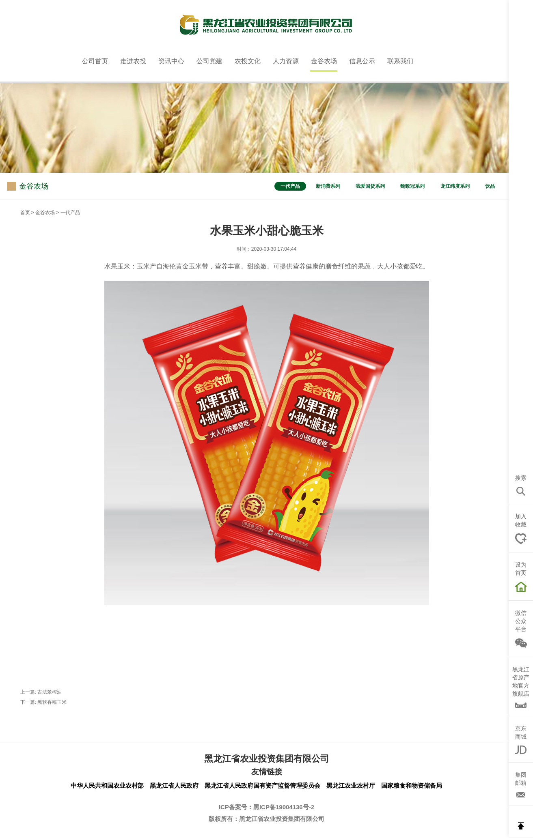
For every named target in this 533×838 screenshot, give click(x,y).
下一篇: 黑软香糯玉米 (43, 702)
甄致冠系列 (412, 186)
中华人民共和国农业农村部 (107, 785)
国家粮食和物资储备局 (411, 785)
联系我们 (400, 61)
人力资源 (286, 61)
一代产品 (290, 186)
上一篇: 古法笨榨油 (41, 692)
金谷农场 (324, 61)
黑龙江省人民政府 (174, 785)
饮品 (490, 186)
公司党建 (209, 61)
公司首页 (95, 61)
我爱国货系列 (370, 186)
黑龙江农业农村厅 (350, 785)
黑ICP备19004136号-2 (283, 807)
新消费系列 (328, 186)
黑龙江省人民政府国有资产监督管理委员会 (262, 785)
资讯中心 (171, 61)
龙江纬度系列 (455, 186)
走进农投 (133, 61)
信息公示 (362, 61)
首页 (25, 212)
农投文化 (248, 61)
